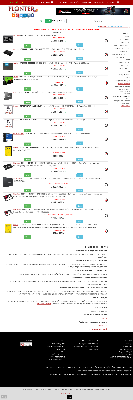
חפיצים (127, 36)
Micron (15, 106)
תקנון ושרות (86, 2)
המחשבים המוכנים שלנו (57, 359)
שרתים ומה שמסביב (124, 91)
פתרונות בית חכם (124, 68)
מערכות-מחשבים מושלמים (121, 54)
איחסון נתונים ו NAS (124, 89)
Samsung (16, 178)
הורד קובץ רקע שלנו (58, 344)
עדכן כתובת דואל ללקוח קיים (88, 344)
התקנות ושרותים (125, 103)
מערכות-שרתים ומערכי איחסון (122, 58)
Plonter (114, 27)
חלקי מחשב (126, 33)
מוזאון (63, 351)
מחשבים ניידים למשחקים (122, 87)
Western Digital (18, 134)
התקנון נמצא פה (102, 326)
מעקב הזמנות (93, 349)
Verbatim (16, 35)
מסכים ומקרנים (125, 51)
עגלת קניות (74, 2)
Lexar (15, 92)
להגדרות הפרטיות (66, 393)
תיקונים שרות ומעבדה (123, 81)
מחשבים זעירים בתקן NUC (122, 101)
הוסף (28, 46)
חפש (48, 21)
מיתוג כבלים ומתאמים (122, 48)
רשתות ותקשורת (124, 74)
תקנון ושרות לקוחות (125, 351)
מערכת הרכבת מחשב (58, 357)
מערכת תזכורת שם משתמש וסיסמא (86, 346)
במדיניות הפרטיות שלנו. (44, 304)
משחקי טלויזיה (125, 65)
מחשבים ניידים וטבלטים (122, 45)
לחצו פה (104, 318)
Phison (15, 147)
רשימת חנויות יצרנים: (124, 84)
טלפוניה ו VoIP (125, 39)
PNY (14, 49)
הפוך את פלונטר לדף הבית (56, 346)
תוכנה (128, 78)
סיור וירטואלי (61, 349)
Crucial (15, 63)
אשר (69, 397)
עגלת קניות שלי (126, 354)
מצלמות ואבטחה (124, 62)
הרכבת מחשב (61, 2)
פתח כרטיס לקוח (126, 349)
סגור (4, 397)
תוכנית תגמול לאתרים (57, 354)
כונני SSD (127, 94)
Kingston (16, 163)
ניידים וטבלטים (31, 2)
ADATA (15, 77)
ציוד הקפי (127, 71)
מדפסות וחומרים (124, 42)
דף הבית (110, 2)
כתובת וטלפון (99, 2)
